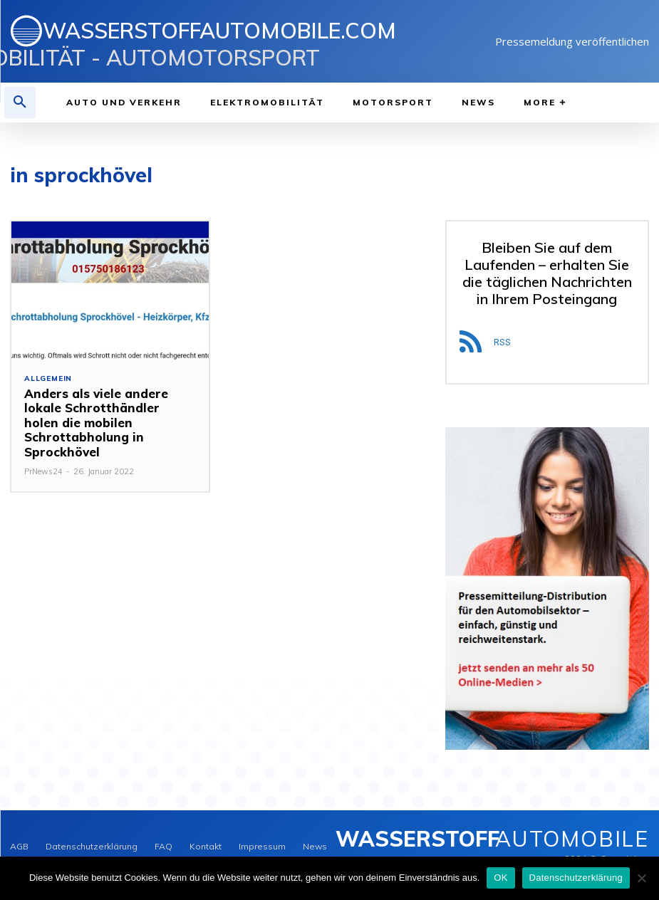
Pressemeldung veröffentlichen (572, 41)
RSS (502, 342)
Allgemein (48, 378)
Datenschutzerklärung (576, 877)
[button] (20, 102)
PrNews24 (43, 457)
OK (500, 877)
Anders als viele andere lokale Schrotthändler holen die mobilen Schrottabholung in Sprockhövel (106, 415)
